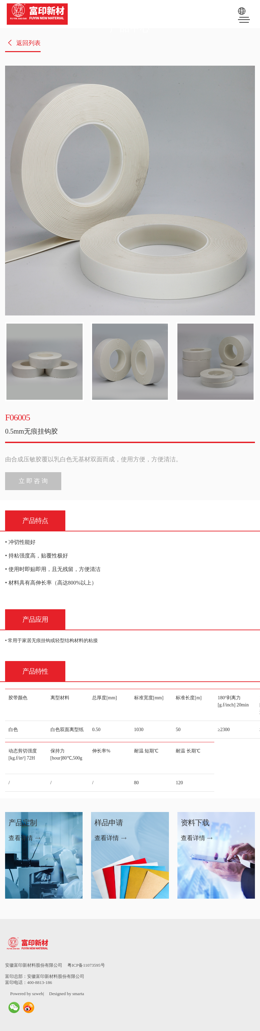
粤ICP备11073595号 (86, 965)
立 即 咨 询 (33, 481)
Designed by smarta (66, 993)
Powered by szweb (26, 993)
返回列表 (24, 42)
